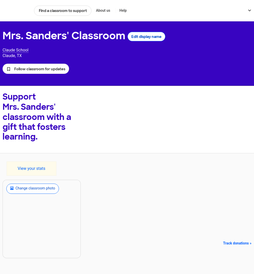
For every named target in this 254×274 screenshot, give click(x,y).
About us (103, 10)
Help (123, 10)
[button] (36, 69)
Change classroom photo (32, 188)
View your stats (31, 168)
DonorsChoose (16, 10)
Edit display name (146, 36)
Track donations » (237, 243)
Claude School (15, 50)
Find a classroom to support (63, 10)
